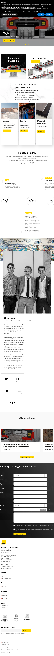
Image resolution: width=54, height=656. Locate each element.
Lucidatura (4, 595)
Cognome (2, 484)
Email (1, 492)
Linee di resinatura (6, 586)
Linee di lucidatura (6, 585)
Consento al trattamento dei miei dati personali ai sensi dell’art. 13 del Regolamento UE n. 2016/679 (34, 526)
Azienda (2, 488)
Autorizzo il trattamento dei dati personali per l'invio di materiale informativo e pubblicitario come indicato (34, 530)
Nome (1, 479)
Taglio (3, 593)
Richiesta (2, 514)
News (3, 607)
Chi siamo (4, 574)
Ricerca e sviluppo (6, 578)
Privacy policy (24, 634)
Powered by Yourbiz (7, 647)
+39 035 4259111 (9, 566)
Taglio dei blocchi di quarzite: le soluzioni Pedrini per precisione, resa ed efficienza (16, 445)
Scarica (16, 621)
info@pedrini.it (8, 568)
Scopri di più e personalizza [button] (9, 14)
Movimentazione (6, 598)
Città (1, 501)
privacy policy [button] (40, 4)
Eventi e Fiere (5, 605)
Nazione (2, 505)
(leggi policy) (18, 526)
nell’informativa (18, 530)
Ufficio (1, 475)
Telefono (2, 496)
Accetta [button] (49, 14)
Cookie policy (5, 644)
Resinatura (4, 597)
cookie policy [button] (32, 7)
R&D (3, 576)
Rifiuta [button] (41, 14)
